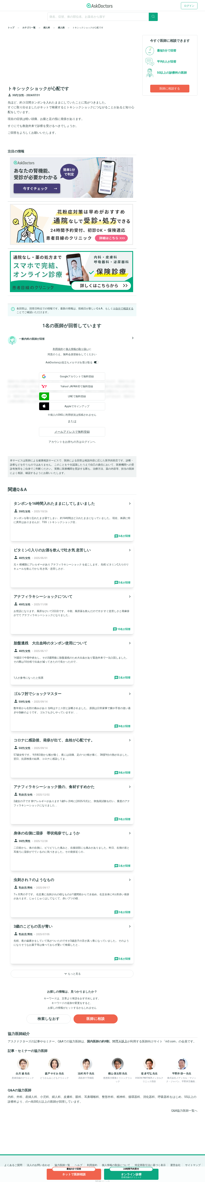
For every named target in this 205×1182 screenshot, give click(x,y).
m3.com (170, 1041)
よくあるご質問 (13, 1165)
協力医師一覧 (62, 1165)
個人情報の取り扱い (77, 349)
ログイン (189, 5)
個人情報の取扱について (116, 1165)
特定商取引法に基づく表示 (150, 1165)
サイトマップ (193, 1165)
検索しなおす (48, 1019)
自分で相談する (124, 308)
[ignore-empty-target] (102, 17)
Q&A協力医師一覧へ (184, 1111)
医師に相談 (95, 1019)
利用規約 (58, 349)
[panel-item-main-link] (72, 519)
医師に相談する (169, 88)
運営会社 (175, 1165)
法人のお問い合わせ (38, 1165)
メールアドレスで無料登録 (72, 432)
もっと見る (72, 973)
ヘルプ (78, 1165)
